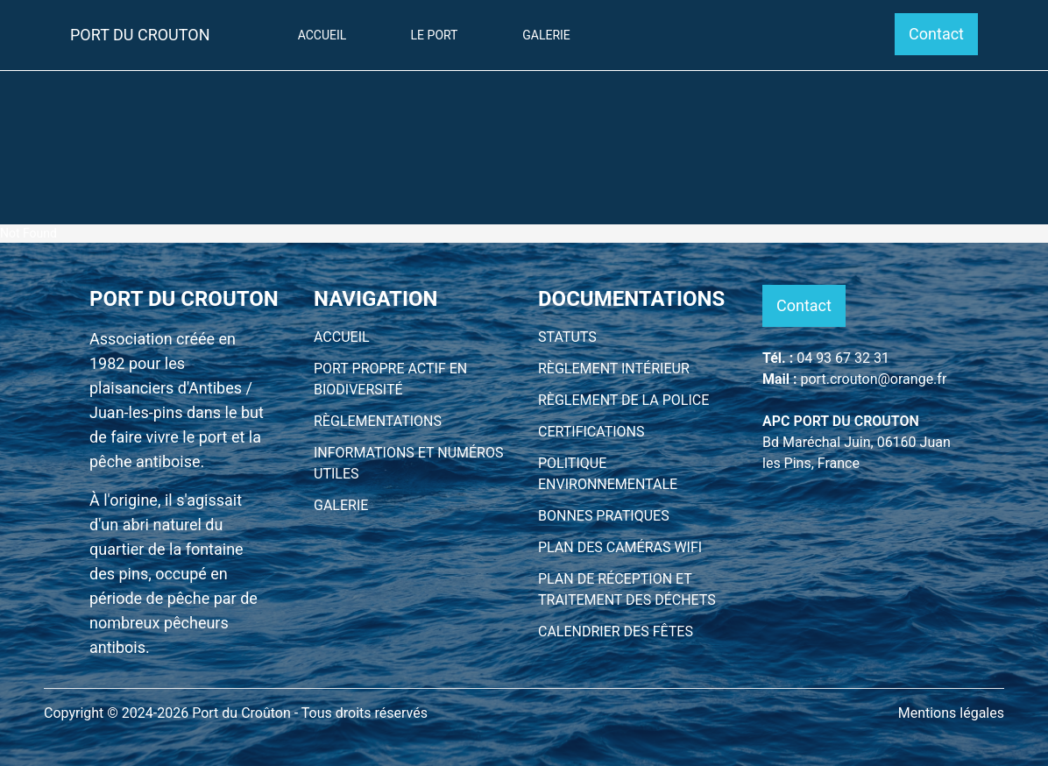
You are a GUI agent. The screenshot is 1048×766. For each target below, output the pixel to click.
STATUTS (567, 337)
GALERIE (341, 505)
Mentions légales (951, 713)
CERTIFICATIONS (591, 431)
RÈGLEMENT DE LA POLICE (623, 400)
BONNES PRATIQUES (603, 515)
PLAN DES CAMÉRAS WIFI (620, 547)
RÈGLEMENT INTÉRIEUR (614, 368)
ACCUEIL (342, 337)
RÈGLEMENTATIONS (378, 421)
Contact (936, 34)
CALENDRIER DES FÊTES (615, 631)
